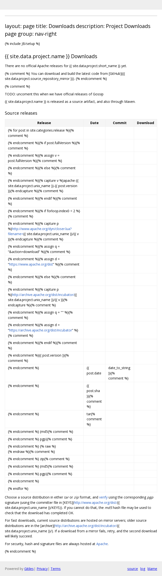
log (142, 568)
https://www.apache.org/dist (31, 264)
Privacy (42, 568)
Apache (102, 543)
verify (103, 497)
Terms (56, 568)
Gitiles (29, 568)
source (132, 568)
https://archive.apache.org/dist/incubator (40, 330)
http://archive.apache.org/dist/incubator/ (43, 294)
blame (152, 568)
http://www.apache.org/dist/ (95, 502)
